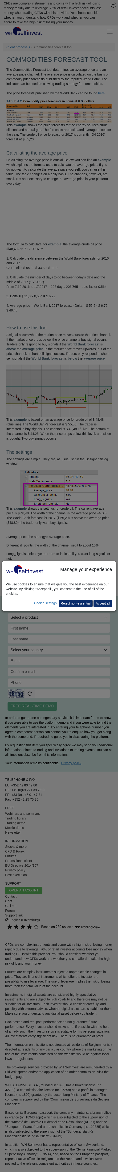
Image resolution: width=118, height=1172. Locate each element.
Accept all (103, 603)
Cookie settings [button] (45, 603)
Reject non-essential (76, 603)
